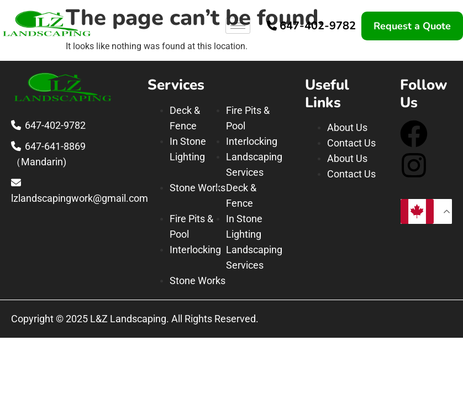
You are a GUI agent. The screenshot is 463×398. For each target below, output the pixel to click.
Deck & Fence (185, 118)
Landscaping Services (254, 164)
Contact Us (351, 143)
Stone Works (197, 187)
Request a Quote (412, 26)
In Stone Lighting (188, 149)
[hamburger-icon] (237, 26)
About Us (347, 127)
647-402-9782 (318, 25)
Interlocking (251, 141)
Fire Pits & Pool (248, 118)
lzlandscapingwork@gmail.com (79, 198)
